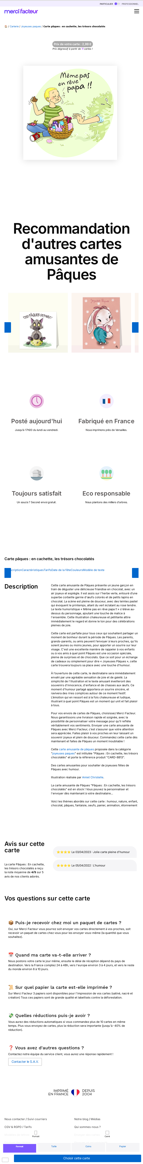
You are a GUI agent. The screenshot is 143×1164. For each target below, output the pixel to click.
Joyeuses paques (31, 26)
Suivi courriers (37, 1119)
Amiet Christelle (92, 777)
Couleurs (77, 570)
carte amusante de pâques (76, 749)
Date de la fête (61, 570)
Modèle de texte (93, 570)
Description (14, 570)
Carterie (14, 26)
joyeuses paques (63, 753)
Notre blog (81, 1119)
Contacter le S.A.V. (25, 1062)
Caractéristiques (33, 570)
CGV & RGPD (13, 1127)
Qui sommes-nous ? (87, 1127)
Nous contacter (14, 1119)
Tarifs (47, 570)
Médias (95, 1119)
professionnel (127, 3)
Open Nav (137, 9)
